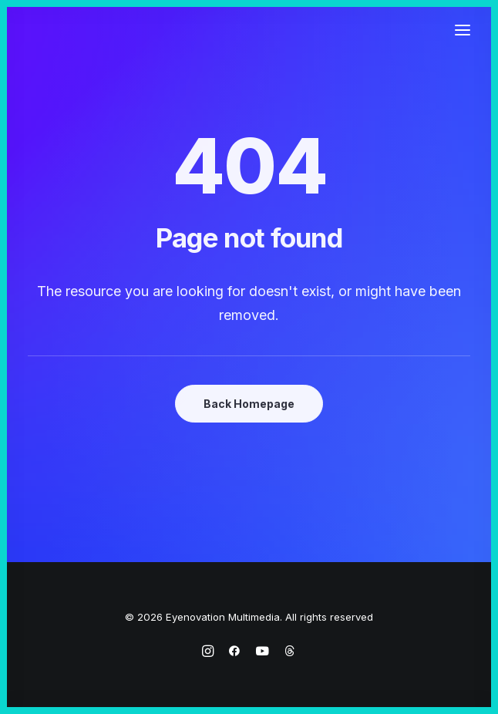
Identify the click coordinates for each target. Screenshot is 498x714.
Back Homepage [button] (249, 403)
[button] (462, 30)
